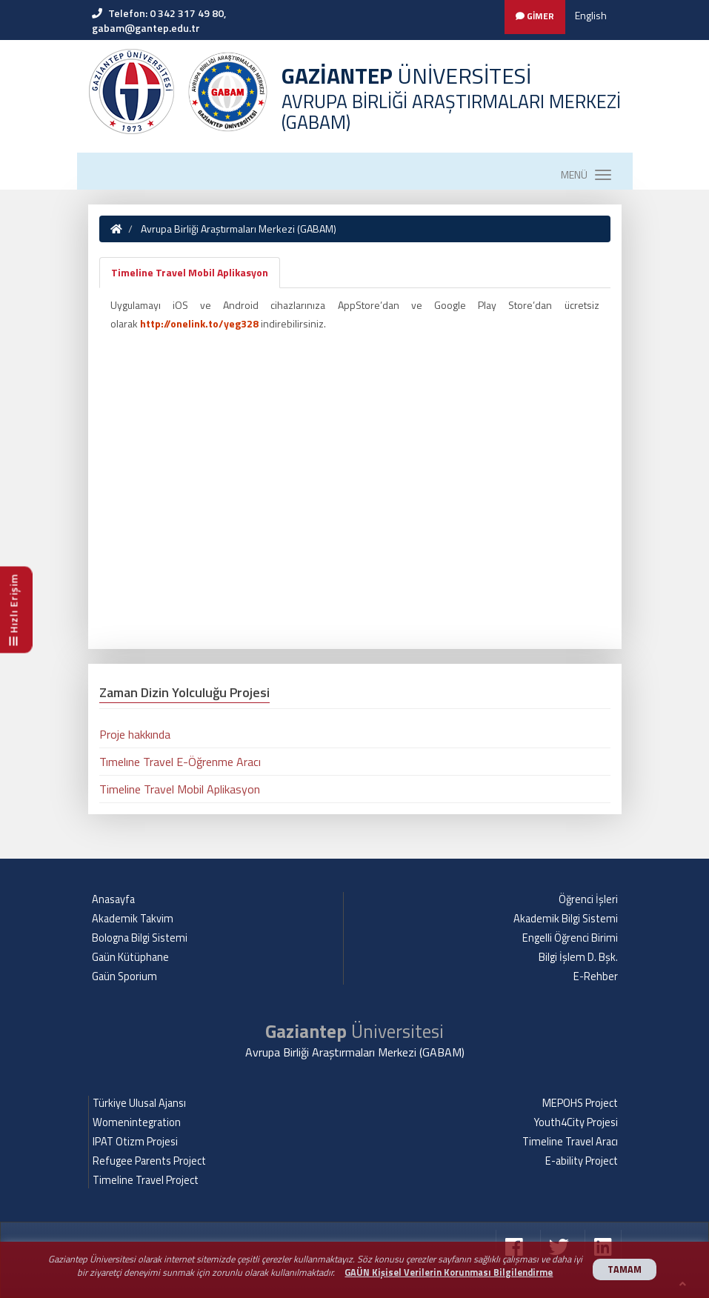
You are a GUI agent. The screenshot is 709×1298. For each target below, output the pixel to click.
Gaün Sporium (124, 976)
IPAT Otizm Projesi (135, 1142)
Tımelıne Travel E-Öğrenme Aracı (180, 762)
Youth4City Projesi (576, 1122)
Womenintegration (137, 1122)
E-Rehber (595, 976)
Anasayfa (113, 899)
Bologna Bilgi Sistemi (139, 938)
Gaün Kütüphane (130, 957)
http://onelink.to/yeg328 (199, 323)
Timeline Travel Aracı (570, 1142)
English (591, 15)
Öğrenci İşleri (588, 899)
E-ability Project (581, 1161)
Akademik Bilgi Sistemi (565, 919)
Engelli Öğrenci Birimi (570, 938)
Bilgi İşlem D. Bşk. (578, 957)
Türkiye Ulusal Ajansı (139, 1103)
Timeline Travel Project (146, 1180)
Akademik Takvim (132, 919)
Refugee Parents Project (149, 1161)
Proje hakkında (134, 734)
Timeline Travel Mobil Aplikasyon (189, 272)
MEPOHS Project (580, 1103)
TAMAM (625, 1269)
